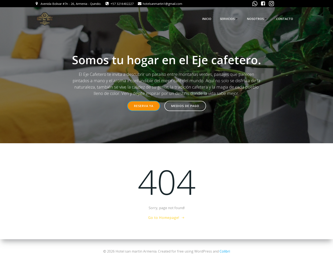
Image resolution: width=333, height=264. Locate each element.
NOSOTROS (257, 19)
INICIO (206, 19)
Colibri (225, 251)
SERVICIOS (229, 19)
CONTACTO (284, 19)
